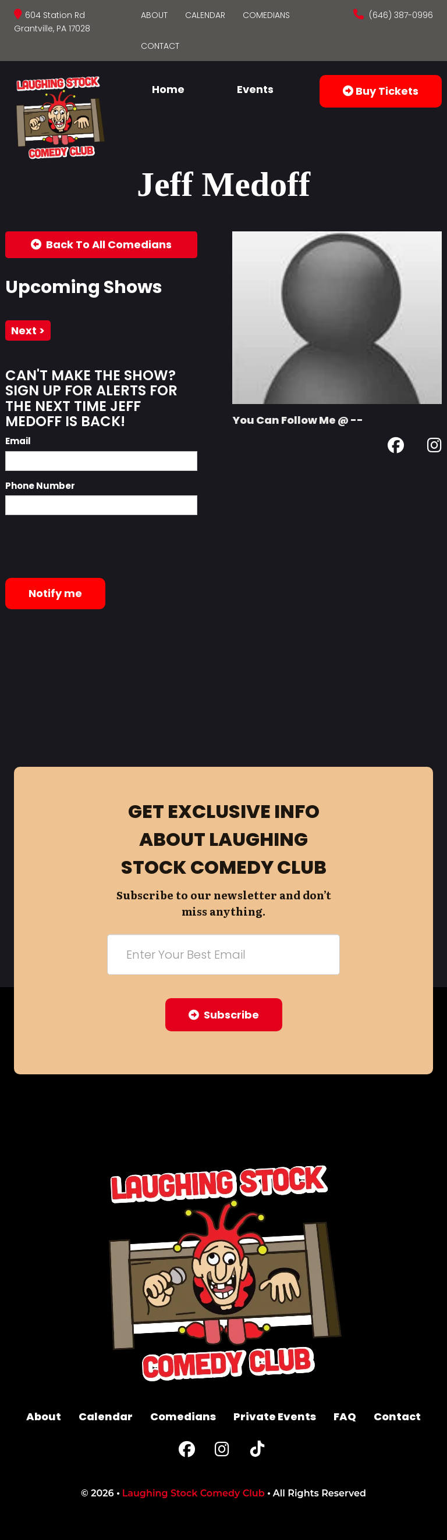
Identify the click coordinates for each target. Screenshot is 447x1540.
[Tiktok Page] (257, 1452)
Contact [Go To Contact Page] (160, 46)
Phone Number (40, 486)
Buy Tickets (380, 91)
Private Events (274, 1416)
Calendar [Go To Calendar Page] (205, 15)
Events (255, 89)
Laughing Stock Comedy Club (193, 1493)
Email (18, 441)
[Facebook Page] (396, 447)
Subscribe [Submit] (224, 1014)
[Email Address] (223, 954)
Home (168, 89)
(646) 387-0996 (400, 15)
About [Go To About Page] (154, 15)
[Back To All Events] (101, 244)
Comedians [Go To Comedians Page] (266, 15)
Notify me (55, 593)
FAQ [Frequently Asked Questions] (345, 1416)
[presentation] (93, 546)
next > (28, 330)
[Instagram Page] (434, 447)
